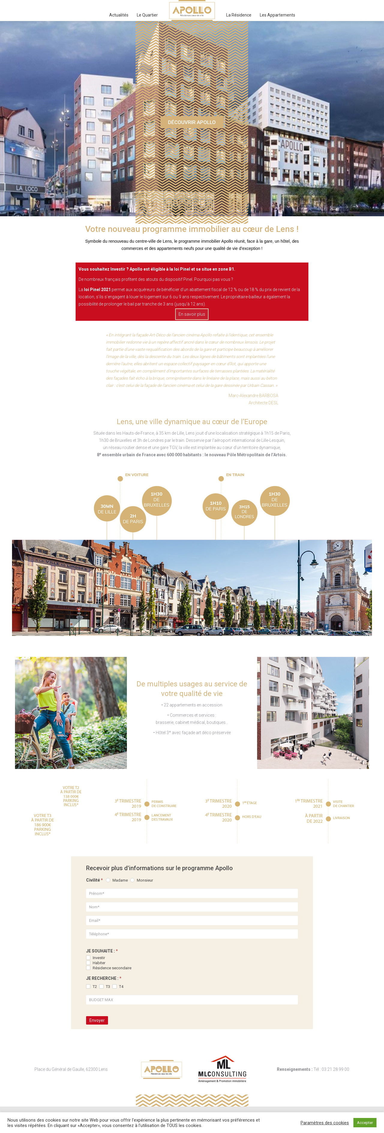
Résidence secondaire (108, 968)
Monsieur (141, 880)
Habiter (95, 963)
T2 (91, 986)
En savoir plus (191, 314)
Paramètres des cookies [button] (325, 1122)
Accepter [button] (365, 1122)
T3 (104, 986)
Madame (117, 880)
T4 (117, 986)
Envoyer (97, 1020)
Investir (95, 957)
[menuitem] (119, 15)
